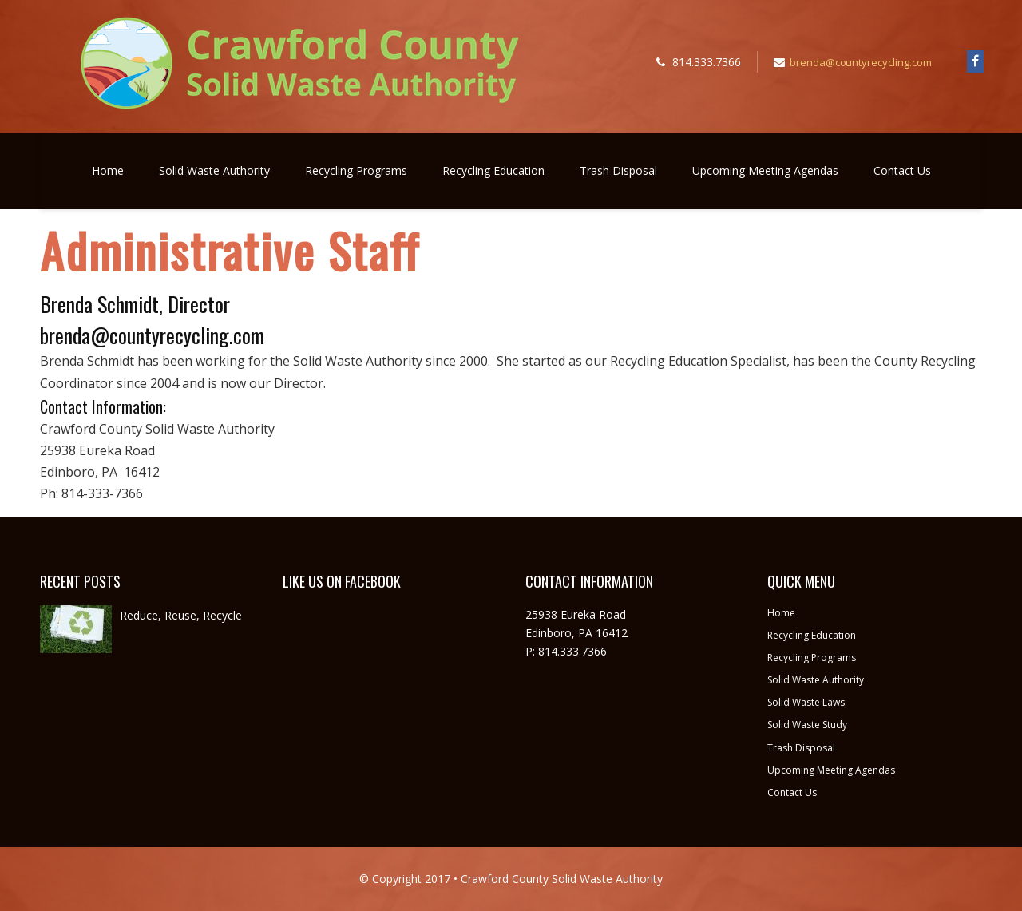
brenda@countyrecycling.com (861, 62)
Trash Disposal (618, 170)
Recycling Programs (356, 170)
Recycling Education (493, 170)
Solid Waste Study (807, 724)
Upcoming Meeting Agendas (765, 170)
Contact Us (902, 170)
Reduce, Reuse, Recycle (181, 615)
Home (108, 170)
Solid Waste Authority (214, 170)
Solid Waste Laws (806, 702)
